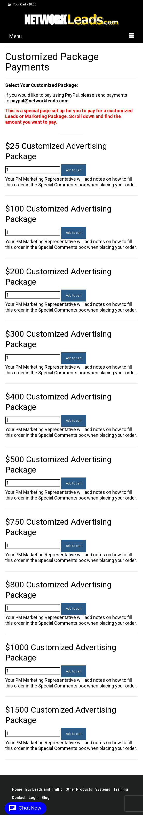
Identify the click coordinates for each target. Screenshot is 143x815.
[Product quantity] (32, 169)
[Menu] (71, 36)
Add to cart (74, 170)
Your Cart (22, 4)
